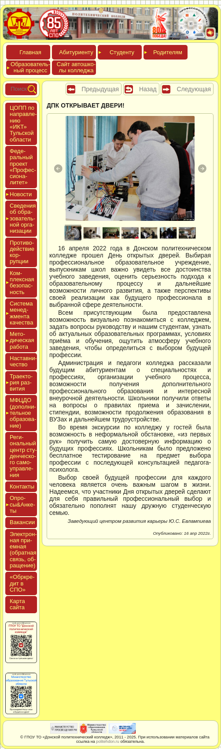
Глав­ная (30, 52)
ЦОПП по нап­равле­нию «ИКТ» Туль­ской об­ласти (23, 123)
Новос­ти (21, 194)
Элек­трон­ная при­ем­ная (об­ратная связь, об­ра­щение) (23, 550)
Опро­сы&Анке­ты (22, 504)
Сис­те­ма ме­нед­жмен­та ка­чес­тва (21, 313)
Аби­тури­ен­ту (76, 52)
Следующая (194, 89)
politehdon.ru (107, 741)
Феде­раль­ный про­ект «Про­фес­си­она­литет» (23, 167)
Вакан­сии (22, 522)
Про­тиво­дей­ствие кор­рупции (22, 252)
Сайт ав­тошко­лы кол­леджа (76, 67)
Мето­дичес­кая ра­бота (22, 340)
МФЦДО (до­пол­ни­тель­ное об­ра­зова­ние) (23, 413)
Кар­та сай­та (17, 604)
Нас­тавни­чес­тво (23, 361)
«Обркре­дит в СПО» (22, 583)
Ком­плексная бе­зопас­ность (22, 282)
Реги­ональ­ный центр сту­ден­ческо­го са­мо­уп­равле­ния (23, 456)
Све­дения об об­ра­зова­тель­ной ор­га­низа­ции (23, 218)
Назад (148, 89)
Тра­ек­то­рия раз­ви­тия (21, 382)
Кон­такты (22, 486)
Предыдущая (100, 89)
